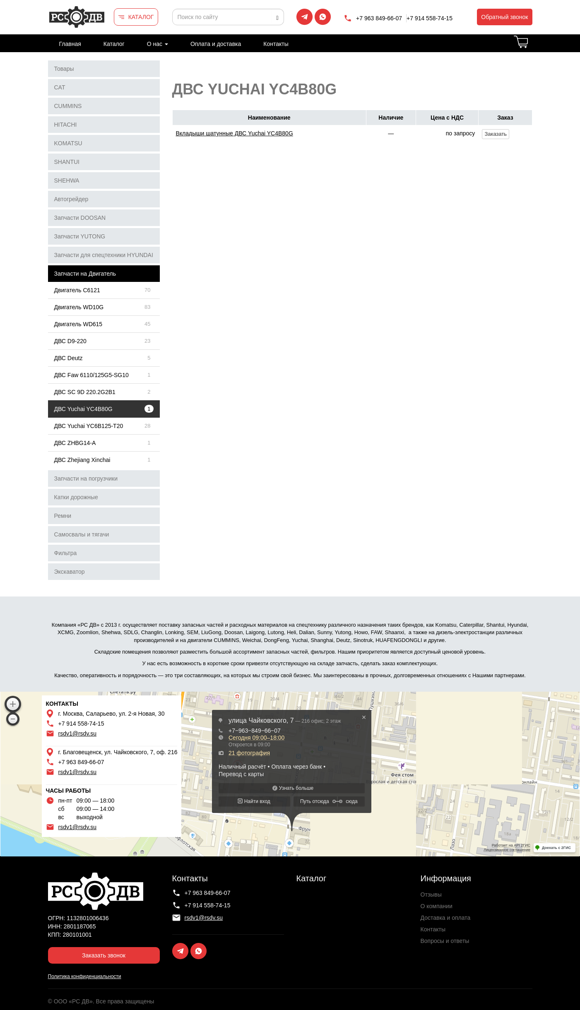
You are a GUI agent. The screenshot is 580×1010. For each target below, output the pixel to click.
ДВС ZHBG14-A (75, 443)
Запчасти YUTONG (80, 236)
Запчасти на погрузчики (86, 478)
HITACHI (65, 124)
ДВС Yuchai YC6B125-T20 (88, 426)
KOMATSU (68, 143)
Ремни (63, 515)
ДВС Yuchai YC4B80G (83, 409)
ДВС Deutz (68, 358)
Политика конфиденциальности (84, 976)
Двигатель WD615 (78, 324)
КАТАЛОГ (141, 17)
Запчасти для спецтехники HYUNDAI (103, 255)
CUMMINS (68, 106)
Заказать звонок (103, 955)
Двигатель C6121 (77, 290)
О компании (436, 906)
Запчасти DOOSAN (80, 217)
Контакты (275, 44)
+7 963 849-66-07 (379, 18)
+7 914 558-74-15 (429, 18)
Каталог (114, 44)
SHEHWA (66, 180)
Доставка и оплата (446, 917)
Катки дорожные (76, 497)
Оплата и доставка (215, 44)
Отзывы (431, 894)
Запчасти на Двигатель (85, 273)
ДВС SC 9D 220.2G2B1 (85, 392)
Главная (70, 44)
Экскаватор (69, 571)
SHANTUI (66, 162)
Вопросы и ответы (445, 941)
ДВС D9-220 (70, 341)
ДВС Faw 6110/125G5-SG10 (91, 375)
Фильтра (65, 553)
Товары (64, 68)
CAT (59, 87)
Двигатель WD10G (79, 307)
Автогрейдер (71, 199)
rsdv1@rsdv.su (77, 733)
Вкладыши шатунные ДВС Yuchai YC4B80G (234, 133)
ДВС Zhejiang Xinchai (82, 460)
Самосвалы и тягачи (81, 534)
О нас (157, 44)
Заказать (495, 134)
